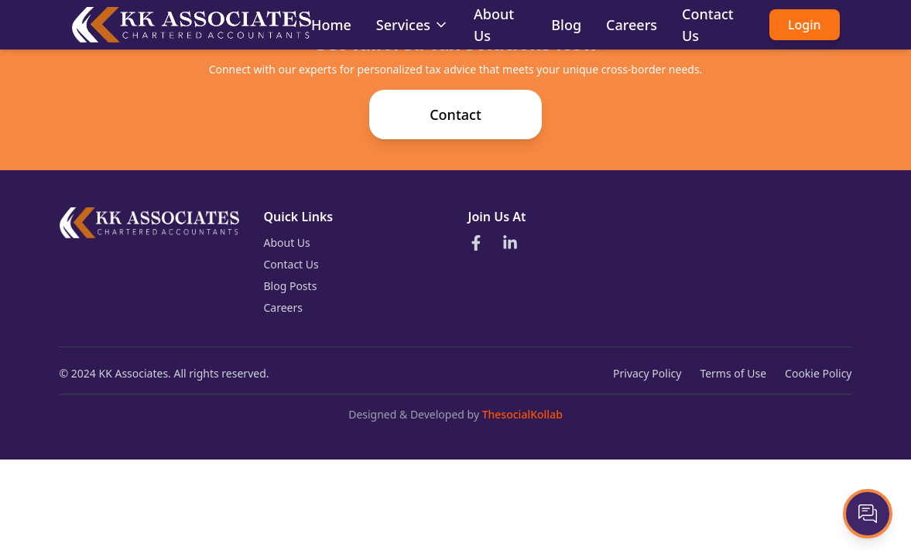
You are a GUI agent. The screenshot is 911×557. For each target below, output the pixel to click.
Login (804, 24)
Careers (631, 24)
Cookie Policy (818, 373)
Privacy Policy (647, 373)
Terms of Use (733, 373)
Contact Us (291, 264)
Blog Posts (290, 285)
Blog (566, 24)
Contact (455, 114)
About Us (287, 242)
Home (331, 24)
